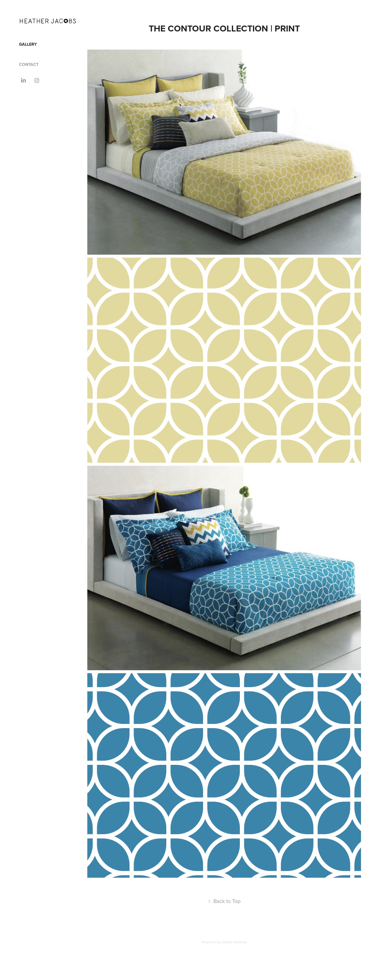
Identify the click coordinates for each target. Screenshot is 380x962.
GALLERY (28, 44)
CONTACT (29, 64)
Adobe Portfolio (234, 941)
